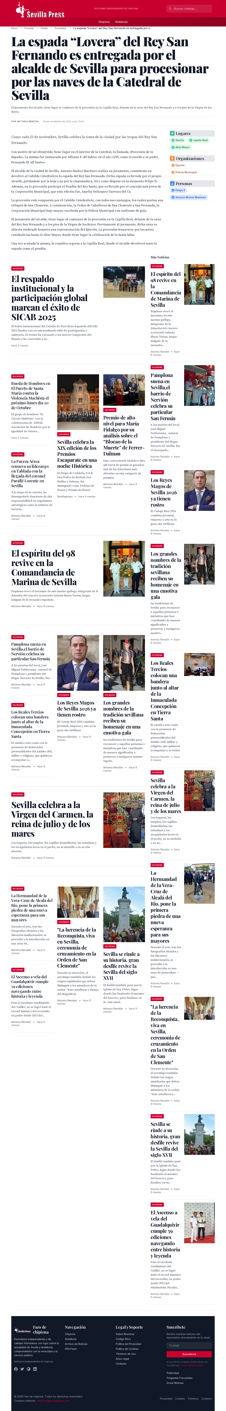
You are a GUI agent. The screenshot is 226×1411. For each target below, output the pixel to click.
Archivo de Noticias (76, 1343)
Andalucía (121, 21)
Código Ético (123, 1338)
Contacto (121, 1363)
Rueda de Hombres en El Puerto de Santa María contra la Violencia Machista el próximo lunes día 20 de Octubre (30, 395)
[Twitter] (22, 1369)
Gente (44, 28)
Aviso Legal (122, 1358)
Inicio (14, 28)
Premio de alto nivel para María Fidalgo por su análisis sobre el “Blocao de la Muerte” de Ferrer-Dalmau (124, 435)
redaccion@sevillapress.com (53, 1400)
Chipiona (104, 21)
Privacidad (166, 1398)
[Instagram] (28, 1369)
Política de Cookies (127, 1348)
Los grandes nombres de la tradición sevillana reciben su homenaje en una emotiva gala (123, 717)
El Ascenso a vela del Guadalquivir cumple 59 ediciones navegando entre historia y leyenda (30, 986)
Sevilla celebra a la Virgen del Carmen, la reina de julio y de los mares (166, 795)
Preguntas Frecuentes (179, 1377)
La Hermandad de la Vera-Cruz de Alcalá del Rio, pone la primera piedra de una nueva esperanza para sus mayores (31, 908)
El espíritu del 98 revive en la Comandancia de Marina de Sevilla (166, 289)
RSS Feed (70, 1348)
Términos (193, 1398)
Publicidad (173, 1372)
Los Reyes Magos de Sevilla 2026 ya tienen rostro (76, 708)
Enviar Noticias (175, 1382)
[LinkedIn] (35, 1369)
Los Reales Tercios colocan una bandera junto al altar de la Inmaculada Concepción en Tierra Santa (30, 724)
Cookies (180, 1398)
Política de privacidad (192, 1365)
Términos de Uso (126, 1353)
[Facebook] (16, 1369)
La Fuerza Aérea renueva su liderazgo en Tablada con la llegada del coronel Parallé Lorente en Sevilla (30, 473)
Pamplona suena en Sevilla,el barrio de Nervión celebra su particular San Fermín (30, 651)
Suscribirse (189, 1354)
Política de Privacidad (128, 1343)
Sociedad (60, 28)
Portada (29, 28)
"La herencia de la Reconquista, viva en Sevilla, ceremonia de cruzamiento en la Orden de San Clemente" (76, 947)
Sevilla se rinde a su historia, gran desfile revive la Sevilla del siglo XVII (121, 966)
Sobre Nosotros (125, 1334)
